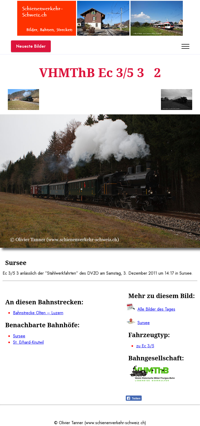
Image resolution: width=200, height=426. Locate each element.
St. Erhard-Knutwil (28, 342)
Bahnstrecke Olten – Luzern (38, 313)
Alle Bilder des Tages (156, 309)
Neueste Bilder (31, 46)
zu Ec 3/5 (145, 346)
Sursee (19, 336)
